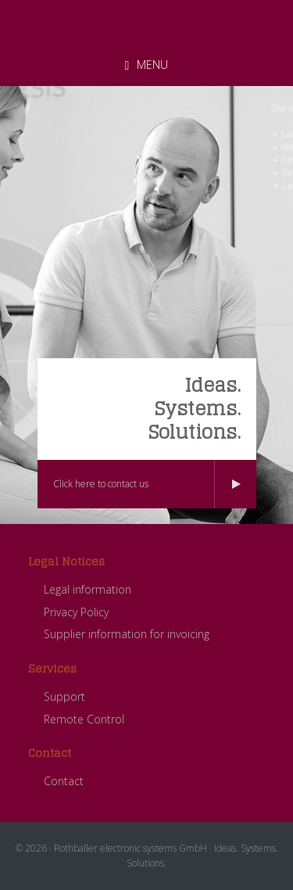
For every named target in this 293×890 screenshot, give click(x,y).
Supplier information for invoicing (126, 633)
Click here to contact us (100, 483)
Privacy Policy (76, 612)
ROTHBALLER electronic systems (146, 22)
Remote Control (84, 719)
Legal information (87, 589)
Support (64, 696)
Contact (64, 780)
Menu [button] (152, 64)
